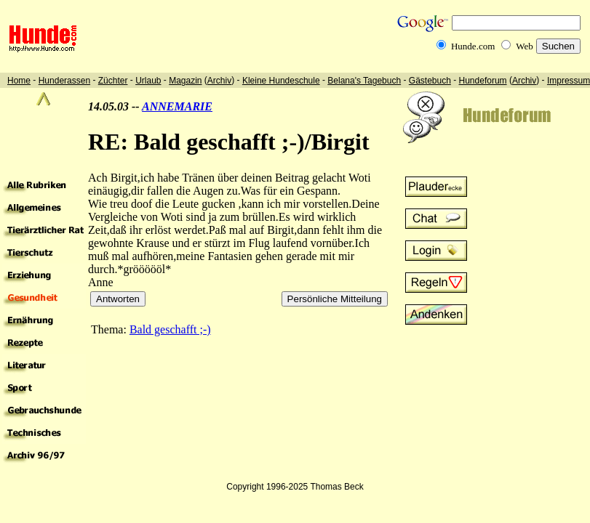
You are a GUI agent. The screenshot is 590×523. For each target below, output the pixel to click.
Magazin (185, 81)
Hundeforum (483, 81)
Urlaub (148, 81)
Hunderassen (64, 81)
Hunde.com (473, 46)
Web (524, 46)
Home (19, 81)
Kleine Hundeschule (281, 81)
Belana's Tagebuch (364, 81)
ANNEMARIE (177, 106)
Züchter (113, 81)
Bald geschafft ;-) (170, 329)
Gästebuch (430, 81)
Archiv (219, 81)
